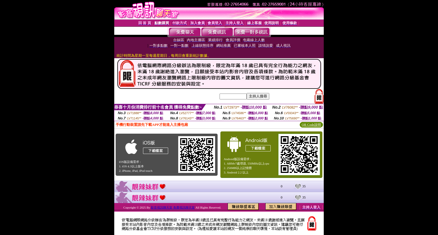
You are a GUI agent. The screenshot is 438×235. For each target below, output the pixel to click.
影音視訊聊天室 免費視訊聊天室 (173, 207)
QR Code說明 (311, 125)
